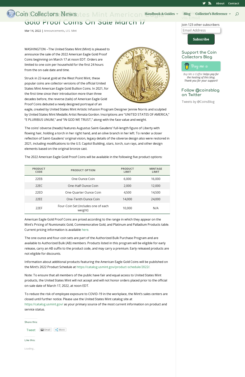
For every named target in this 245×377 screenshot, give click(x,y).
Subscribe (201, 39)
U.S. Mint (71, 30)
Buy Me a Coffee (193, 74)
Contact (233, 3)
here (85, 230)
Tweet (30, 330)
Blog (187, 14)
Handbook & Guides (160, 14)
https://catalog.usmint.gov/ (43, 304)
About (220, 3)
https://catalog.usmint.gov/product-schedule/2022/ (113, 267)
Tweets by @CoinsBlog (198, 102)
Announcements (54, 30)
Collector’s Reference (211, 14)
